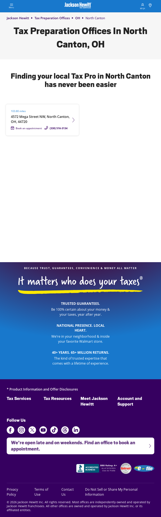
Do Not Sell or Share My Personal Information (111, 492)
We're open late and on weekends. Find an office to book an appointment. (79, 445)
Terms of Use (41, 492)
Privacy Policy (17, 492)
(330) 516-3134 (59, 128)
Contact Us (67, 492)
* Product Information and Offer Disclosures (42, 389)
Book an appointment (29, 128)
